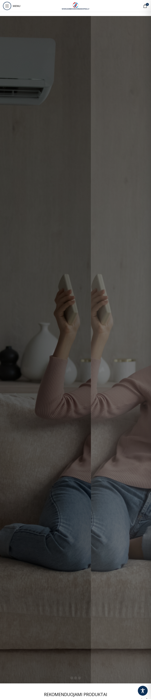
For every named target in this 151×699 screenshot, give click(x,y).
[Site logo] (75, 5)
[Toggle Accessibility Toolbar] (142, 690)
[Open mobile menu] (11, 6)
